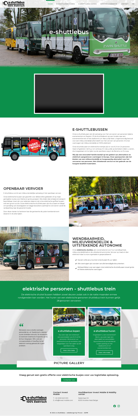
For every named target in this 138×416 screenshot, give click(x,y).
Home (50, 4)
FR (133, 4)
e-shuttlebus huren (65, 4)
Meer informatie (69, 350)
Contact (124, 4)
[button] (2, 35)
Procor (80, 413)
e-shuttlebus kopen (88, 4)
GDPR (86, 413)
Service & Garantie (108, 4)
